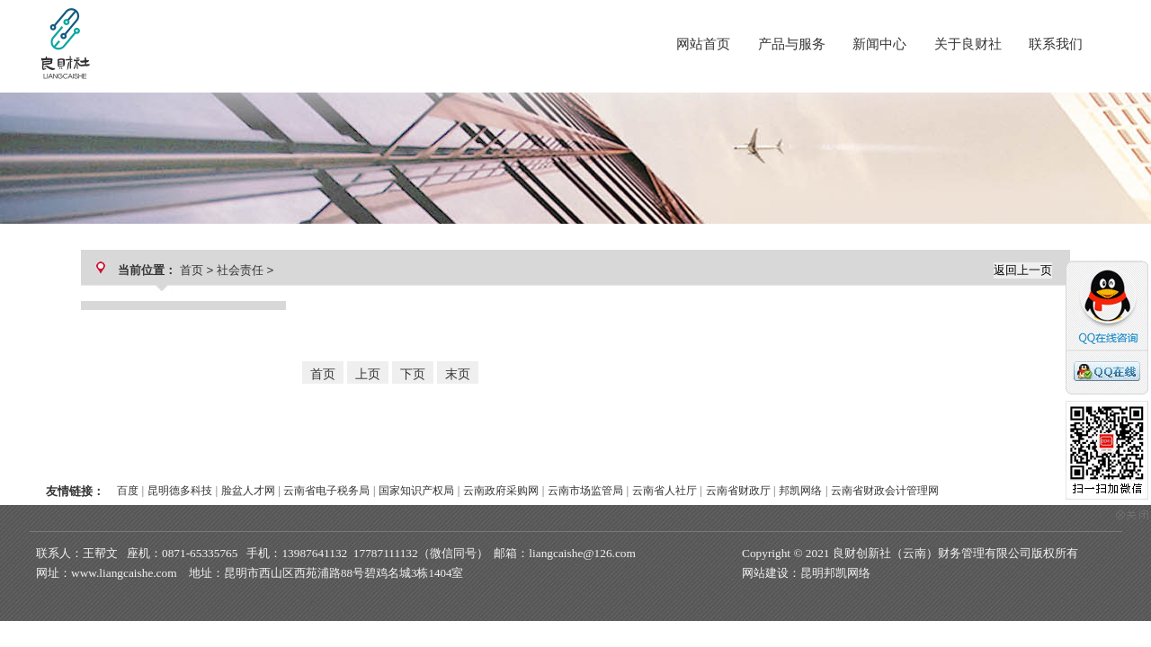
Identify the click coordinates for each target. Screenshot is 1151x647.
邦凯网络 (800, 490)
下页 (412, 374)
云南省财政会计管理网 (885, 490)
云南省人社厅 (664, 490)
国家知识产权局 (416, 490)
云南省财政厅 (738, 490)
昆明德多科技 (179, 490)
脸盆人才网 (248, 490)
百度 (127, 490)
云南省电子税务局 (326, 490)
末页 (457, 374)
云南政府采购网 (501, 490)
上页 (367, 374)
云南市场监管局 (585, 490)
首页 (191, 270)
